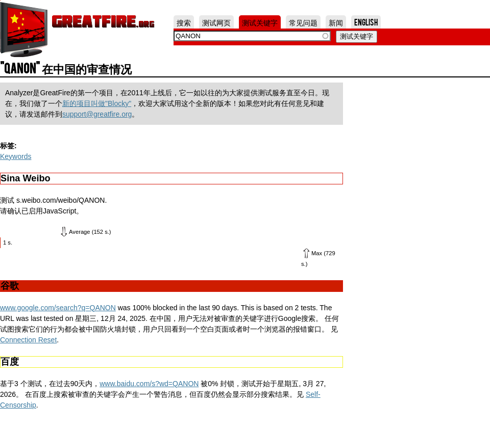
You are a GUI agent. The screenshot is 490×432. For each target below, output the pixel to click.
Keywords (15, 156)
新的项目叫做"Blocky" (96, 103)
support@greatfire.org (97, 114)
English (366, 21)
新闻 (336, 21)
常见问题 (303, 21)
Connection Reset (28, 340)
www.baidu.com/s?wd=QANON (149, 384)
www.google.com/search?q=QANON (58, 308)
